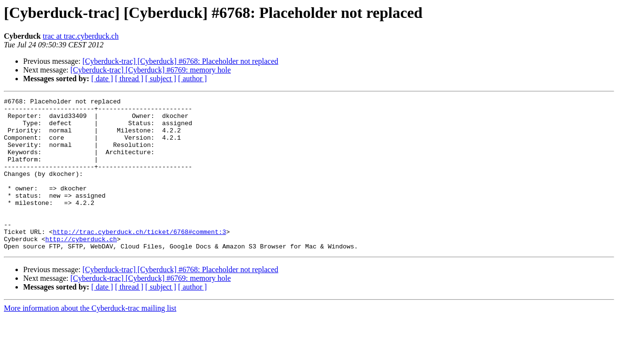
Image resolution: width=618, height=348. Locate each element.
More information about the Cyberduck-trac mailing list (90, 338)
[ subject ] (160, 78)
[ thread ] (129, 78)
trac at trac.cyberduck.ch (80, 36)
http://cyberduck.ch (81, 267)
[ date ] (102, 78)
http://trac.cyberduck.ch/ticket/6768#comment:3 (139, 259)
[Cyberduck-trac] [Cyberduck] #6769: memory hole (150, 70)
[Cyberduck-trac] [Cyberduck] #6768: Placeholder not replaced (181, 61)
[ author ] (192, 78)
